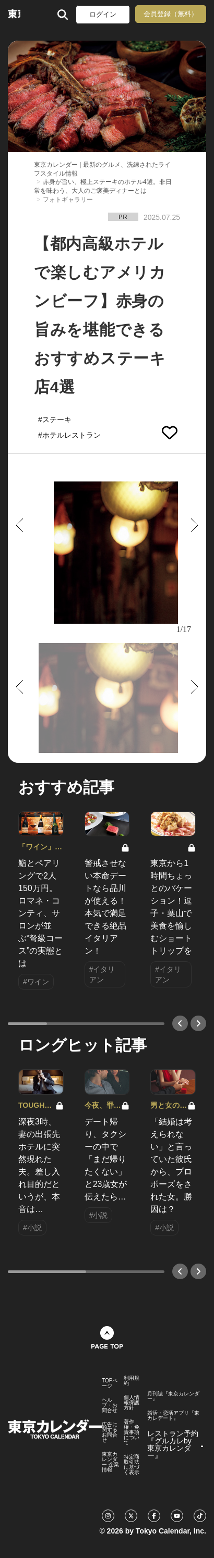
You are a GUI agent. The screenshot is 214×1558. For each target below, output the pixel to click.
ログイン (102, 14)
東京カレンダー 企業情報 (110, 1462)
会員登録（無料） (171, 14)
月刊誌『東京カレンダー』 (173, 1396)
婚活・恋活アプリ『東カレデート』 (173, 1416)
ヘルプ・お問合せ (109, 1405)
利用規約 (131, 1381)
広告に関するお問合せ (109, 1432)
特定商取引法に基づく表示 (131, 1464)
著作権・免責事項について (131, 1432)
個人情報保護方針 (131, 1403)
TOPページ (109, 1383)
